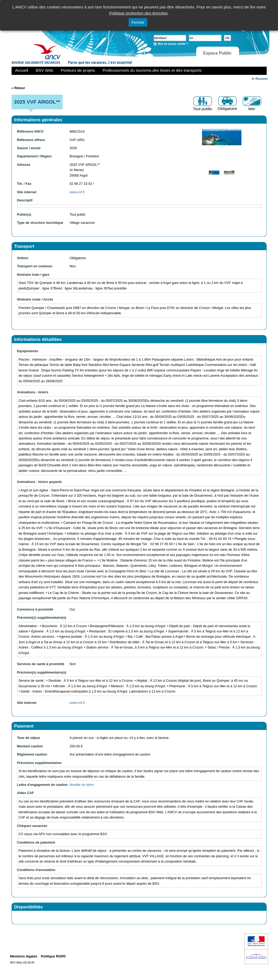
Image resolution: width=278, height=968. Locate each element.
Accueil (21, 70)
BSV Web (44, 70)
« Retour (18, 88)
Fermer (138, 22)
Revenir (262, 79)
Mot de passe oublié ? (173, 43)
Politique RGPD (53, 956)
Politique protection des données (138, 13)
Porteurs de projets (78, 70)
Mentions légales (23, 956)
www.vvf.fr (77, 192)
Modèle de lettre (82, 785)
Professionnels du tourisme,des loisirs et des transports (152, 70)
